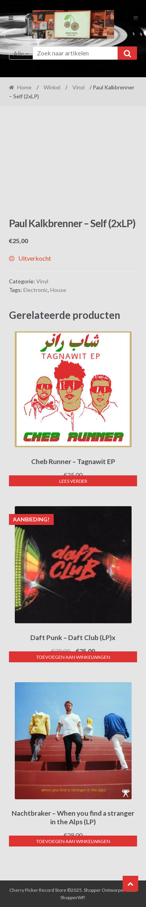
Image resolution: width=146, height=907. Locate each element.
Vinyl (78, 87)
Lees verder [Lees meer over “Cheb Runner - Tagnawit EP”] (73, 481)
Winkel (52, 87)
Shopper (92, 890)
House (58, 289)
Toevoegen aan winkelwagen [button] (73, 657)
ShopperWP (72, 897)
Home (24, 87)
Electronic (35, 289)
